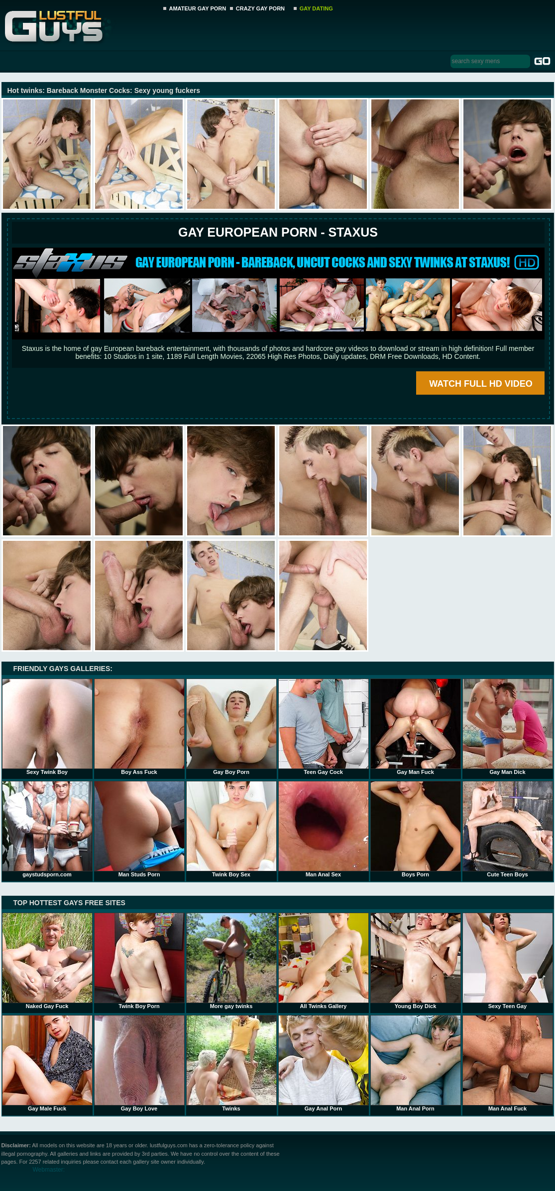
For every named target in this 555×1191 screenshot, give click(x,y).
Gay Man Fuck (415, 727)
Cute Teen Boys (507, 829)
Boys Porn (415, 829)
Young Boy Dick (415, 961)
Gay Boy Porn (231, 727)
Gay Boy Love (139, 1063)
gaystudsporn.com (47, 829)
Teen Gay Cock (323, 727)
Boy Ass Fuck (139, 727)
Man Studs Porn (139, 829)
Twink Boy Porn (139, 961)
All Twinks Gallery (323, 961)
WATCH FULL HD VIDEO (480, 384)
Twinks (231, 1063)
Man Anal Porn (415, 1063)
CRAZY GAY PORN (260, 8)
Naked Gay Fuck (47, 961)
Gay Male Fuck (47, 1063)
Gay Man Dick (507, 727)
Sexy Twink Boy (47, 727)
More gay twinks (231, 961)
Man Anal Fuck (507, 1063)
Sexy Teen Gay (507, 961)
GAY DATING (316, 8)
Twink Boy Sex (231, 829)
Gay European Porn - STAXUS (278, 232)
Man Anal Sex (323, 829)
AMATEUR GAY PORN (197, 8)
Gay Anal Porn (323, 1063)
